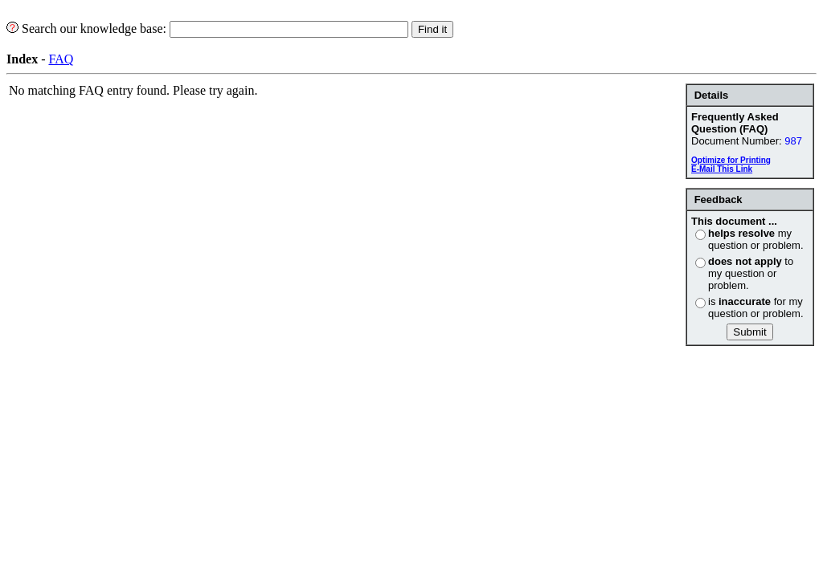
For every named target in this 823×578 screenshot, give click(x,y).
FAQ (60, 59)
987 (793, 141)
